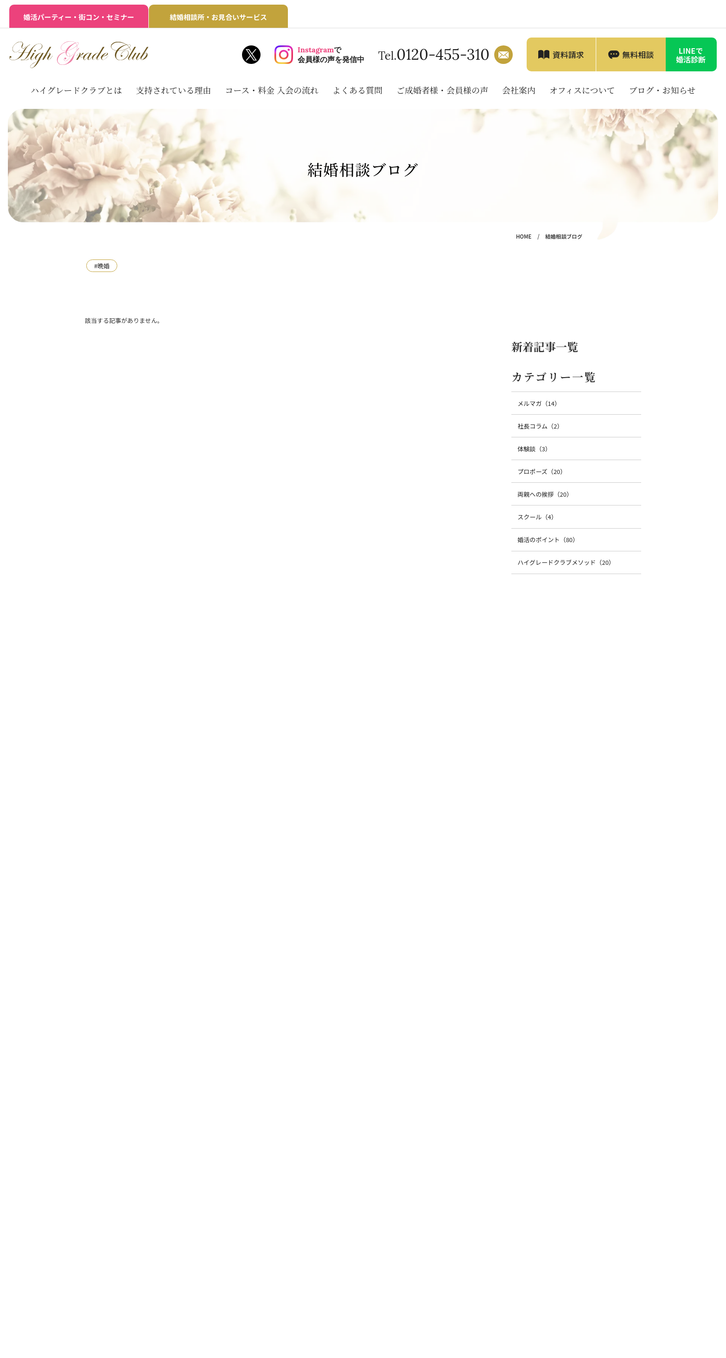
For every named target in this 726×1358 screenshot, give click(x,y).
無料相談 (638, 54)
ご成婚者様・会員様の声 (442, 90)
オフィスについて (582, 90)
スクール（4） (537, 516)
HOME (523, 236)
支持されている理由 (173, 90)
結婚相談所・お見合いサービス (218, 17)
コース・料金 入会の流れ (271, 90)
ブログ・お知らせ (662, 90)
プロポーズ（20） (541, 471)
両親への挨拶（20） (545, 494)
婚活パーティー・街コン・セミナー (78, 17)
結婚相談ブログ (563, 236)
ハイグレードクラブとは (76, 90)
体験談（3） (534, 448)
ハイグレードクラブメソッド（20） (566, 562)
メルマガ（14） (538, 403)
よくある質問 (357, 90)
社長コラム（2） (540, 426)
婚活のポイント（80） (548, 539)
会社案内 (518, 90)
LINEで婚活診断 (691, 55)
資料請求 (568, 54)
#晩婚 (101, 265)
